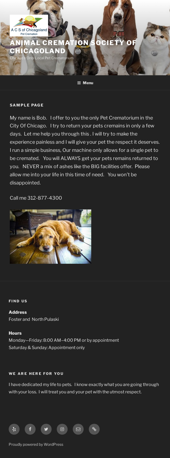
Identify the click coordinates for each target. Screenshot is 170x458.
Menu (85, 82)
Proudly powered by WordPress (36, 444)
